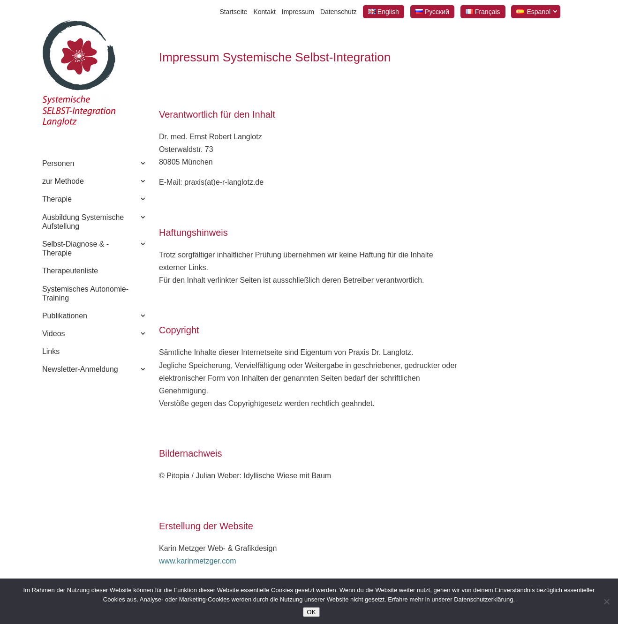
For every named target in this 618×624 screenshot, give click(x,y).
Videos (53, 334)
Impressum (298, 11)
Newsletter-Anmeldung (80, 369)
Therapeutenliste (70, 271)
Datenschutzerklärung (483, 599)
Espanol (538, 11)
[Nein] (606, 601)
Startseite (233, 11)
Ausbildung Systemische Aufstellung (83, 221)
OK (311, 612)
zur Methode (63, 181)
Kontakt (264, 11)
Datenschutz (338, 11)
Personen (58, 163)
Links (51, 351)
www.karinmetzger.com (197, 561)
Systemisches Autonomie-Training (85, 293)
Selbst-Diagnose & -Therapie (75, 248)
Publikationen (64, 316)
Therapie (57, 199)
